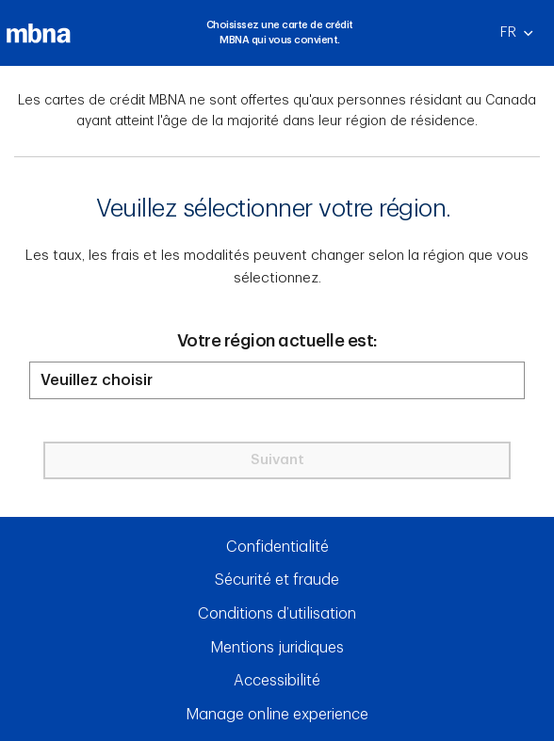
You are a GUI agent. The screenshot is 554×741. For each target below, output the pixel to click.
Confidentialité (277, 547)
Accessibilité (277, 680)
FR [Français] (524, 38)
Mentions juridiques (277, 647)
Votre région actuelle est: (277, 340)
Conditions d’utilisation (277, 613)
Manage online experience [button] (277, 714)
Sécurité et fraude (277, 580)
